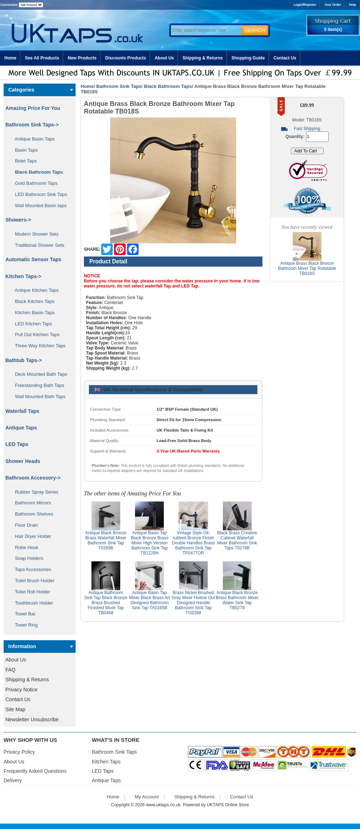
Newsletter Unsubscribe (32, 719)
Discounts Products (125, 58)
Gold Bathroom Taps (34, 183)
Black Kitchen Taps (32, 301)
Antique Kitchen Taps (34, 290)
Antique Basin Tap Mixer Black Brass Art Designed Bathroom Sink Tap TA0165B (149, 600)
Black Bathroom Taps (168, 86)
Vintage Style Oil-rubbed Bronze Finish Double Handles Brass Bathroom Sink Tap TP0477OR (193, 543)
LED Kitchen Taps (31, 323)
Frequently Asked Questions (35, 771)
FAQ (10, 670)
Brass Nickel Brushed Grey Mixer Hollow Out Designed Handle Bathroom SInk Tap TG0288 (193, 602)
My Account (147, 796)
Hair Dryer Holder (30, 536)
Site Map (15, 709)
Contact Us (285, 58)
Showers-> (18, 220)
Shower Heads (22, 461)
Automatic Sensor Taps (33, 259)
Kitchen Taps (106, 762)
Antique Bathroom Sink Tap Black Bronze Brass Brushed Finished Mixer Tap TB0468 (105, 602)
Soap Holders (26, 558)
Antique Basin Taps (32, 139)
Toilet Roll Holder (30, 591)
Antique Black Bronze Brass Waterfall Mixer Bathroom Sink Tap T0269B (105, 540)
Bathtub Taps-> (23, 360)
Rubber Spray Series (34, 492)
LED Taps (16, 444)
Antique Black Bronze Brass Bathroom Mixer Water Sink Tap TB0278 (237, 600)
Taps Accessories (30, 569)
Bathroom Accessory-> (32, 478)
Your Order (332, 4)
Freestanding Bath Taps (37, 385)
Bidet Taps (23, 161)
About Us (164, 58)
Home (10, 58)
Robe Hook (24, 547)
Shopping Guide (248, 58)
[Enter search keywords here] (205, 30)
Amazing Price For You (32, 108)
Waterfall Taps (22, 411)
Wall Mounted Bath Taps (38, 396)
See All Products (42, 58)
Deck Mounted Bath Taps (38, 374)
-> (32, 125)
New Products (82, 58)
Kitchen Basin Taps (32, 312)
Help (352, 4)
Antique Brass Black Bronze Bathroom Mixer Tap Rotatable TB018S (307, 268)
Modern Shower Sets (34, 234)
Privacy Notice (21, 689)
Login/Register (305, 4)
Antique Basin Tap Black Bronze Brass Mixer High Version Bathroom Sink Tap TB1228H (149, 543)
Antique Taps (21, 428)
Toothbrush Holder (31, 603)
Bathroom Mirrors (30, 502)
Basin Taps (24, 150)
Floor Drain (24, 525)
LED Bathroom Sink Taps (38, 194)
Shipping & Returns (203, 58)
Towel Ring (24, 625)
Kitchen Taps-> (23, 276)
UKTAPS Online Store (228, 804)
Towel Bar (22, 613)
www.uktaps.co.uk (163, 804)
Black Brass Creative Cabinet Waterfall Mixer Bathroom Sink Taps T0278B (237, 540)
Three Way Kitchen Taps (38, 345)
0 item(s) (333, 29)
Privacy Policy (19, 752)
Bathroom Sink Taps (118, 86)
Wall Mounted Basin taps (38, 205)
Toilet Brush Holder (32, 580)
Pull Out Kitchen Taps (35, 334)
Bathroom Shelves (31, 514)
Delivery (13, 780)
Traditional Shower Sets (37, 245)
